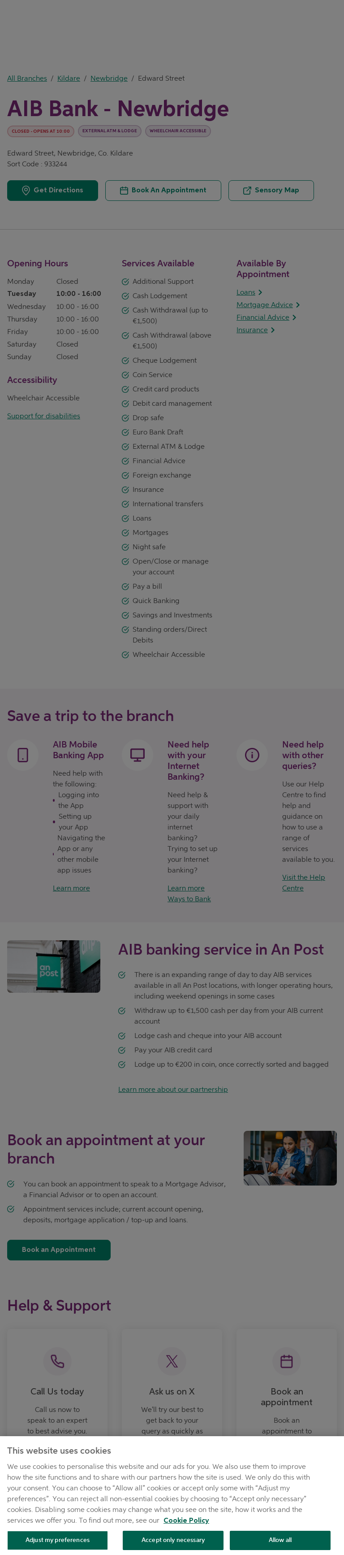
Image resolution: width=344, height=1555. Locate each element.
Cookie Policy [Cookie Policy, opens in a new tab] (186, 1526)
